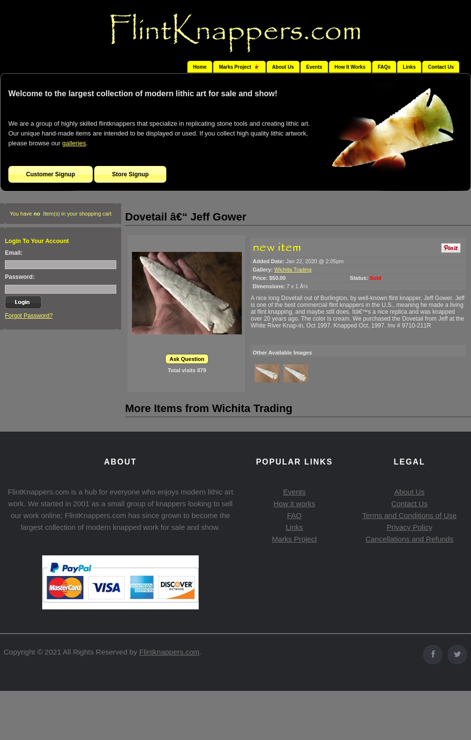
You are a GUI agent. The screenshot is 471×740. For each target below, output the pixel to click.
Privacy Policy (409, 527)
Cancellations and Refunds (409, 539)
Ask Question (187, 359)
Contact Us (441, 67)
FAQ (294, 515)
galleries (74, 143)
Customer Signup (50, 174)
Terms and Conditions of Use (409, 515)
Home (200, 67)
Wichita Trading (293, 270)
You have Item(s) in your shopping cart (61, 214)
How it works (294, 503)
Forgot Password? (28, 315)
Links (409, 67)
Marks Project (294, 539)
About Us (283, 67)
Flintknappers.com (169, 652)
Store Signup (130, 174)
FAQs (384, 67)
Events (314, 67)
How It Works (350, 67)
